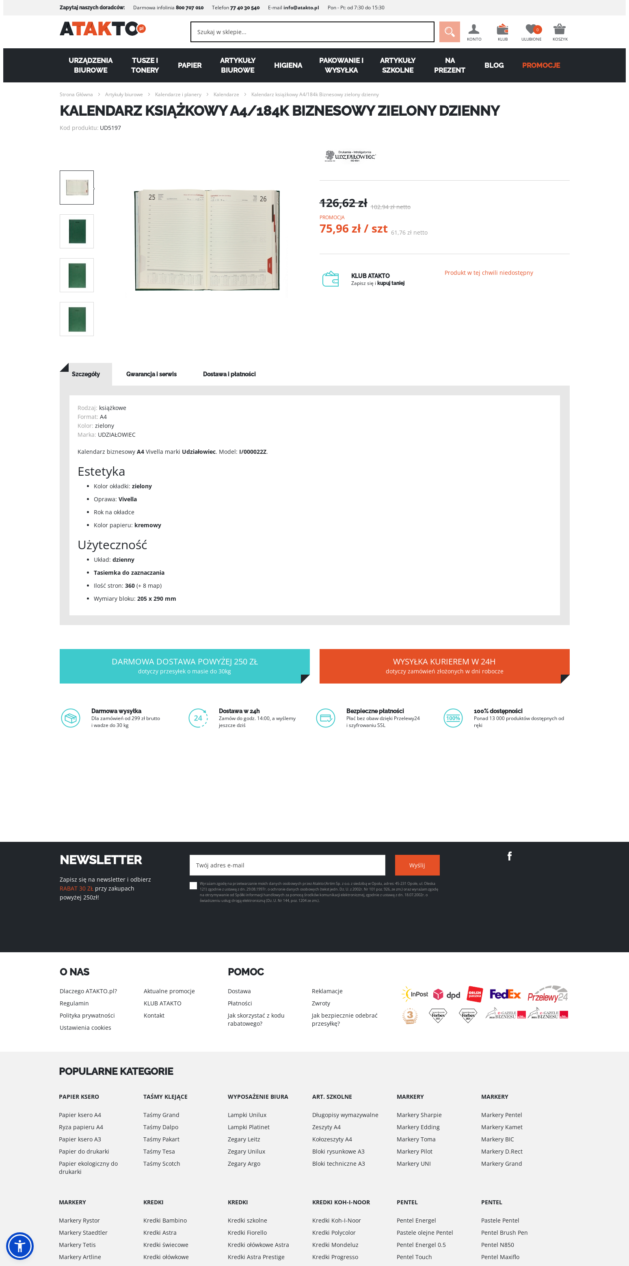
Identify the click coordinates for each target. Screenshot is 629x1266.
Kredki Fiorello (247, 1232)
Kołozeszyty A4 (332, 1139)
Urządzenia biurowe (90, 65)
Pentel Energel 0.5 (421, 1245)
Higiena (288, 65)
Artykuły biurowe (237, 65)
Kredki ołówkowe (166, 1257)
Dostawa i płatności (229, 374)
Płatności (240, 1003)
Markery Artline (80, 1257)
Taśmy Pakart (161, 1139)
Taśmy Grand (161, 1115)
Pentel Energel (416, 1220)
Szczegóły (86, 374)
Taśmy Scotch (161, 1163)
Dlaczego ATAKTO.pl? (88, 991)
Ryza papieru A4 (81, 1127)
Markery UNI (414, 1163)
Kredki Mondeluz (335, 1245)
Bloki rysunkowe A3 (338, 1151)
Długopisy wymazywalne (345, 1115)
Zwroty (321, 1003)
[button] (20, 1246)
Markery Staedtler (83, 1232)
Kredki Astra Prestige (256, 1257)
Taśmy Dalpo (160, 1127)
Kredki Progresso (335, 1257)
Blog (494, 65)
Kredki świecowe (165, 1245)
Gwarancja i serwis (151, 374)
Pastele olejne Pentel (425, 1232)
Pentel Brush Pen (504, 1232)
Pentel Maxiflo (500, 1257)
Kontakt (154, 1015)
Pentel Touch (414, 1257)
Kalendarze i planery (178, 94)
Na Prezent (449, 65)
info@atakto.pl (301, 7)
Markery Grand (501, 1163)
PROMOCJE (541, 65)
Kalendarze (226, 94)
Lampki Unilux (247, 1115)
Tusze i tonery (145, 65)
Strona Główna (76, 94)
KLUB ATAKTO (163, 1003)
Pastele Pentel (500, 1220)
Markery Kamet (502, 1127)
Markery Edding (418, 1127)
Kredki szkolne (247, 1220)
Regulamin (74, 1003)
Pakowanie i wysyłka (341, 65)
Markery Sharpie (419, 1115)
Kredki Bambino (165, 1220)
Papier (189, 65)
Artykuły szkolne (397, 65)
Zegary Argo (244, 1163)
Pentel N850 (497, 1245)
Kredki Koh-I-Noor (336, 1220)
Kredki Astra (160, 1232)
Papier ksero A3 (80, 1139)
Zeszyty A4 (326, 1127)
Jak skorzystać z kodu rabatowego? (256, 1019)
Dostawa (239, 991)
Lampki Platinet (249, 1127)
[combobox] (307, 32)
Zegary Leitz (244, 1139)
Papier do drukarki (84, 1151)
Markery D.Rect (502, 1151)
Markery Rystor (79, 1220)
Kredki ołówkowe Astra (258, 1245)
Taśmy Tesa (159, 1151)
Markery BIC (497, 1139)
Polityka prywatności (87, 1015)
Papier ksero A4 (80, 1115)
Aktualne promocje (169, 991)
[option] (207, 243)
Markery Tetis (77, 1245)
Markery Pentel (501, 1115)
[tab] (86, 374)
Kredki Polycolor (334, 1232)
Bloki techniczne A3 (338, 1163)
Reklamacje (327, 991)
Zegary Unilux (246, 1151)
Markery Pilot (414, 1151)
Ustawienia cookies (85, 1027)
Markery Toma (416, 1139)
